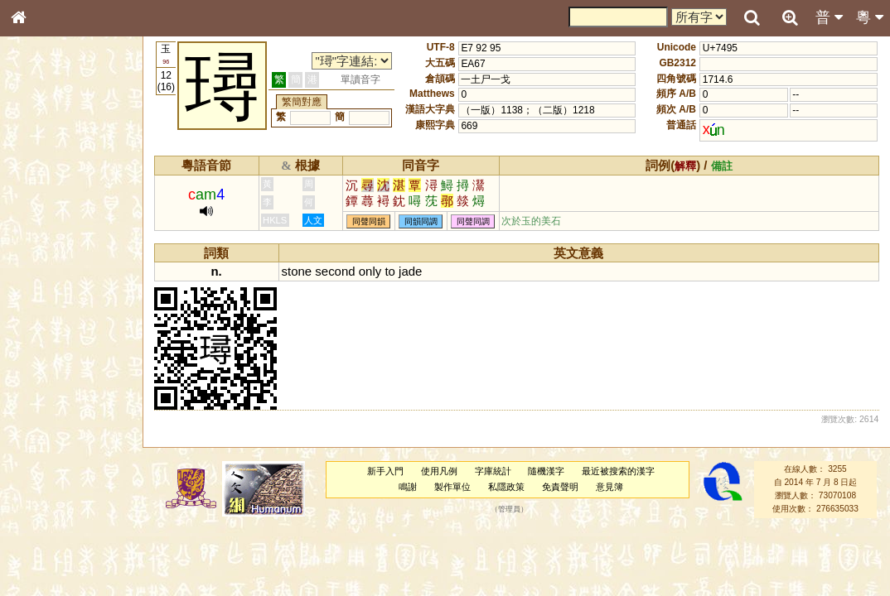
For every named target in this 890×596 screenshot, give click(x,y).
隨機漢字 (546, 471)
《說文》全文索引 (60, 509)
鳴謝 (408, 487)
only (370, 271)
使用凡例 (439, 471)
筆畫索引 (40, 236)
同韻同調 (421, 221)
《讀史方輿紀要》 (60, 524)
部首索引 (40, 221)
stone (297, 271)
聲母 (33, 435)
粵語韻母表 (45, 355)
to (389, 271)
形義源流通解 (50, 281)
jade (410, 271)
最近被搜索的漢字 (618, 471)
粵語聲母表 (45, 339)
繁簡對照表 (45, 554)
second (335, 271)
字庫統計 (493, 471)
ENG (73, 182)
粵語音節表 (45, 324)
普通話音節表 (50, 450)
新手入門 (385, 471)
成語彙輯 (40, 539)
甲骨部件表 (45, 251)
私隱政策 (506, 487)
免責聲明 (560, 487)
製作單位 (452, 487)
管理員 (509, 509)
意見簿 (609, 487)
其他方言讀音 (50, 465)
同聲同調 (473, 221)
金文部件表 (45, 266)
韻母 (56, 435)
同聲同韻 (368, 221)
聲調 (79, 435)
